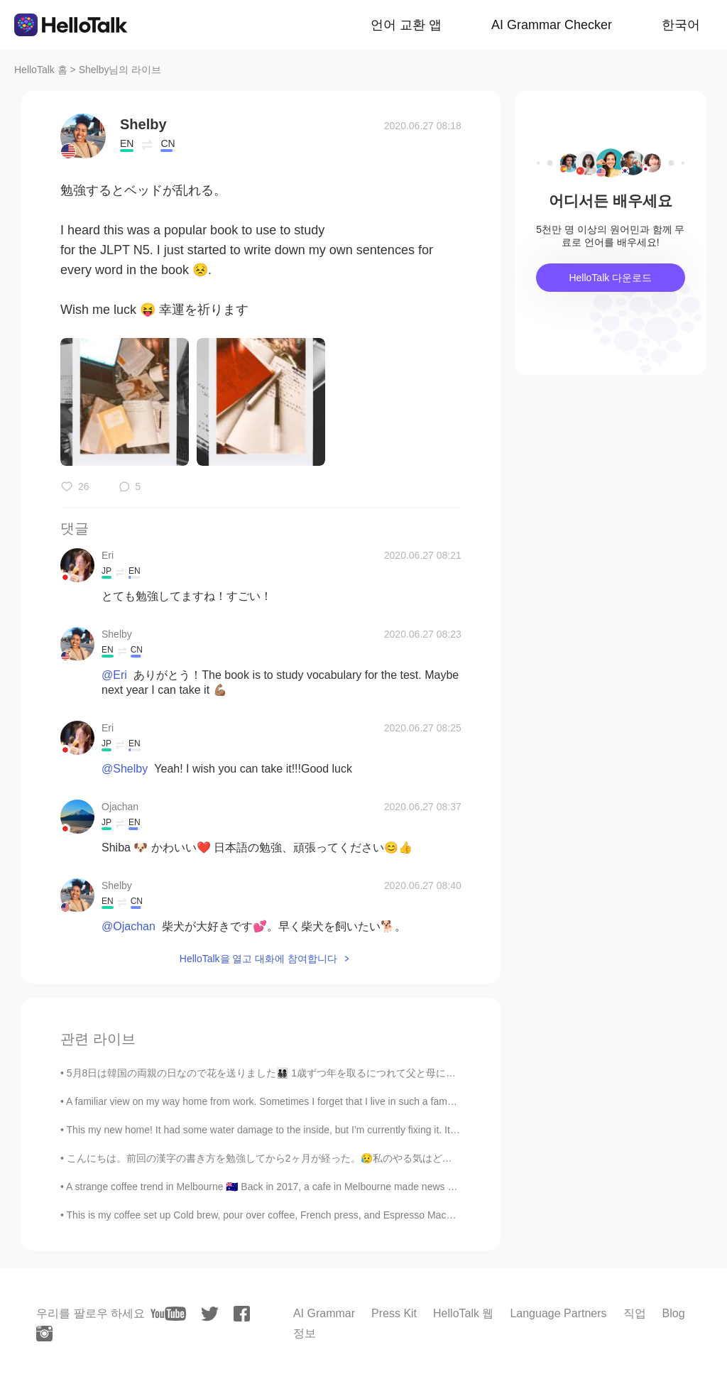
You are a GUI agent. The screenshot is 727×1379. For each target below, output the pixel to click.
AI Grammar (324, 1313)
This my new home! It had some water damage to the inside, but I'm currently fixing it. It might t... (279, 1129)
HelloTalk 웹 (463, 1313)
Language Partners (558, 1313)
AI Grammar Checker (551, 25)
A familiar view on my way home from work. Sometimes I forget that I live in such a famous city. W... (284, 1101)
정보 (304, 1333)
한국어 (681, 25)
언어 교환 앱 (406, 25)
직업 (634, 1313)
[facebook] (242, 1313)
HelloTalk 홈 (40, 69)
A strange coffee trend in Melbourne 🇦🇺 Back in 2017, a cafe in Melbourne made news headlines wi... (288, 1186)
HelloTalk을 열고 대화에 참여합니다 (258, 958)
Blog (673, 1313)
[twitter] (210, 1314)
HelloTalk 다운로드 (610, 277)
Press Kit (394, 1313)
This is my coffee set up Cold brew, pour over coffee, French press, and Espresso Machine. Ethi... (281, 1215)
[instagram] (44, 1333)
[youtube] (168, 1314)
